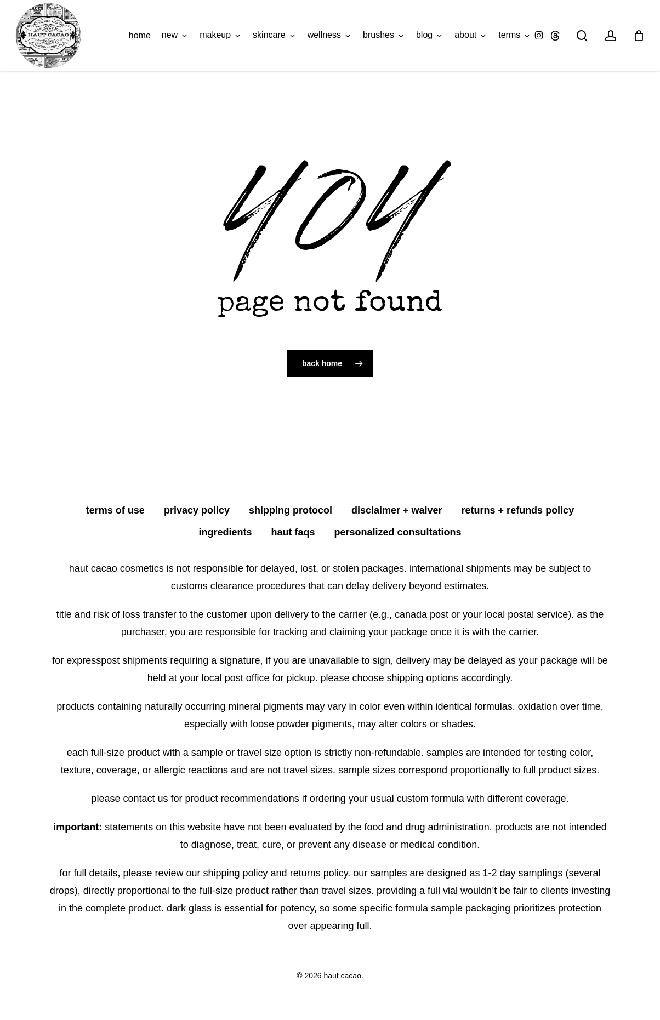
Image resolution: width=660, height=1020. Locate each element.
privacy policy (197, 510)
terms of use (115, 510)
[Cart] (639, 36)
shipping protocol (290, 510)
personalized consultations (398, 532)
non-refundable (388, 752)
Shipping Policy (235, 873)
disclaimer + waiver (396, 510)
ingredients (225, 532)
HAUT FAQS (293, 532)
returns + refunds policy (518, 510)
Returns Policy (319, 873)
